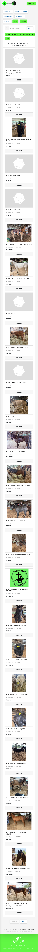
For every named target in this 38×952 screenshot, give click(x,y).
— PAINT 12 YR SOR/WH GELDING (16, 833)
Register (23, 21)
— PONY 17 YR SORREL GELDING (19, 244)
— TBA (10, 417)
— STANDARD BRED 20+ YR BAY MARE (18, 140)
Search (30, 28)
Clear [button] (7, 38)
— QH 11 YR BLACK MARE (16, 660)
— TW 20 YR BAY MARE (15, 451)
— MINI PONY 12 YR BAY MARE (18, 486)
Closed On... (7, 11)
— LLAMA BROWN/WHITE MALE (18, 555)
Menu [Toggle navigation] (31, 3)
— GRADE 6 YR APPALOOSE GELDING (17, 590)
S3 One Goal (21, 929)
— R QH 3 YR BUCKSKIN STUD (18, 868)
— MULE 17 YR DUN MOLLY (17, 798)
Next (23, 921)
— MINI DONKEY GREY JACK (17, 763)
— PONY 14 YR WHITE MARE (17, 694)
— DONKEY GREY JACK (15, 520)
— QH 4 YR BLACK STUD (16, 625)
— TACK (11, 313)
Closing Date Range (20, 11)
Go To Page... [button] (19, 16)
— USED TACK (13, 70)
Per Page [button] (6, 21)
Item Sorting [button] (7, 16)
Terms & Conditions (26, 931)
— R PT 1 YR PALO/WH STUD (17, 279)
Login (15, 21)
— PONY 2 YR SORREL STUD (17, 348)
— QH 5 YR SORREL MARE (16, 903)
